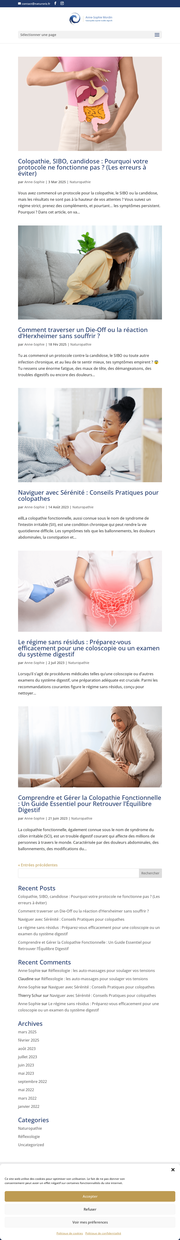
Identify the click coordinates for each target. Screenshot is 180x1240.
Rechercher (150, 873)
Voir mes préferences (90, 1222)
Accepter (90, 1196)
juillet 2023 (27, 1056)
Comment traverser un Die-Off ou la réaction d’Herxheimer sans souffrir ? (83, 332)
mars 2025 (27, 1032)
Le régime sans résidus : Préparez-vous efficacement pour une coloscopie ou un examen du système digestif (89, 648)
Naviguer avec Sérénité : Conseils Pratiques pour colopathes (88, 495)
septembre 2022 (32, 1081)
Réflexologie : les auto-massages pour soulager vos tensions (101, 970)
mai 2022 (26, 1089)
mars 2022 (27, 1098)
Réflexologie (29, 1136)
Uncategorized (31, 1144)
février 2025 (28, 1040)
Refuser (90, 1209)
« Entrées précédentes (38, 865)
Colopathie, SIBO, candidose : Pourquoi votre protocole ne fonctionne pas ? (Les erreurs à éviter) (83, 167)
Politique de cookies (69, 1233)
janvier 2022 (28, 1106)
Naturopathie (80, 182)
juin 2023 (26, 1065)
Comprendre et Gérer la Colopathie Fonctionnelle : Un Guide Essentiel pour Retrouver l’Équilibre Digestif (89, 803)
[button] (173, 1169)
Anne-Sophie (34, 182)
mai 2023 (26, 1073)
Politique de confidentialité (103, 1233)
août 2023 (27, 1048)
